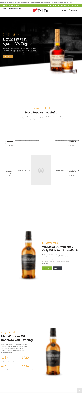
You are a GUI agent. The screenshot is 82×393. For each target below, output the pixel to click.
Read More (47, 268)
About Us (57, 268)
